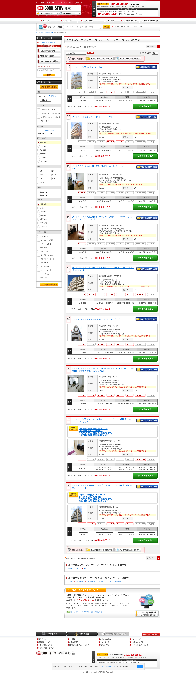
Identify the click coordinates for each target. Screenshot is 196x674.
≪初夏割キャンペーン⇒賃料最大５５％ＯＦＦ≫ (50, 117)
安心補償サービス (44, 642)
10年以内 (43, 219)
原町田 (85, 568)
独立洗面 (43, 247)
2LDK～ (43, 182)
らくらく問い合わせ (45, 645)
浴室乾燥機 (44, 251)
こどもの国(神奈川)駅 (114, 581)
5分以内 (43, 154)
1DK (41, 174)
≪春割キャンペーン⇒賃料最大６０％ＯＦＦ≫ (50, 113)
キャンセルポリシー (138, 642)
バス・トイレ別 (45, 244)
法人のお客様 (104, 645)
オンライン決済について (139, 645)
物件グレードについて (53, 130)
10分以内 (43, 161)
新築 (42, 208)
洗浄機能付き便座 (46, 255)
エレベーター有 (45, 270)
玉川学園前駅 (91, 581)
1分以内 (43, 146)
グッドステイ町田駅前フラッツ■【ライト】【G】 (92, 117)
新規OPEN (44, 236)
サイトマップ (135, 639)
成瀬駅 (101, 581)
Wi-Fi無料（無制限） (47, 240)
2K (41, 178)
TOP (37, 32)
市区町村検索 (49, 32)
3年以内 (43, 212)
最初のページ (151, 46)
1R (41, 171)
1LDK (54, 174)
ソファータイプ (45, 266)
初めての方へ (42, 639)
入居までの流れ (105, 639)
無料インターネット (47, 259)
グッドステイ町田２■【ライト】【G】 (87, 67)
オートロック (45, 274)
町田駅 (70, 581)
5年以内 (43, 215)
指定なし (43, 142)
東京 (41, 32)
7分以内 (43, 157)
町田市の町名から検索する (49, 42)
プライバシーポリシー (108, 667)
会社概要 (72, 639)
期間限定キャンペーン (47, 109)
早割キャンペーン (46, 121)
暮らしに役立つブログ (46, 648)
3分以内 (43, 150)
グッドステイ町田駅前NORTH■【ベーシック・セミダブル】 (96, 319)
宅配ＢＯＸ (44, 262)
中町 (78, 568)
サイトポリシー (105, 642)
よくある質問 (73, 642)
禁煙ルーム (44, 277)
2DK (53, 178)
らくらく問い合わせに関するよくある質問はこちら (87, 612)
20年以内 (43, 227)
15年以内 (43, 223)
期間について (56, 96)
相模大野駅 (79, 581)
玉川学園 (71, 568)
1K (53, 171)
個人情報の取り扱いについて (79, 645)
